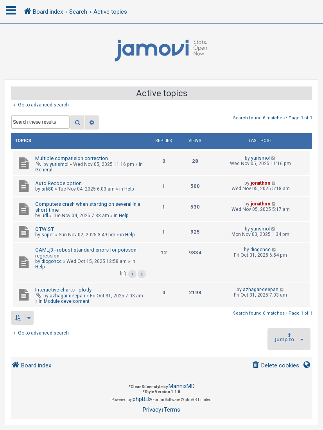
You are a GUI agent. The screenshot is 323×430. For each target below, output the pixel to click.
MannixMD (182, 386)
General (43, 170)
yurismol (59, 164)
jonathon (260, 183)
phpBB (141, 399)
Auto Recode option (58, 183)
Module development (67, 301)
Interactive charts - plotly (63, 290)
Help (129, 189)
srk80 (47, 189)
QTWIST (44, 229)
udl (44, 215)
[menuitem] (275, 365)
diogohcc (51, 261)
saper (47, 234)
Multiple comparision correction (71, 158)
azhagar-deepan (67, 296)
